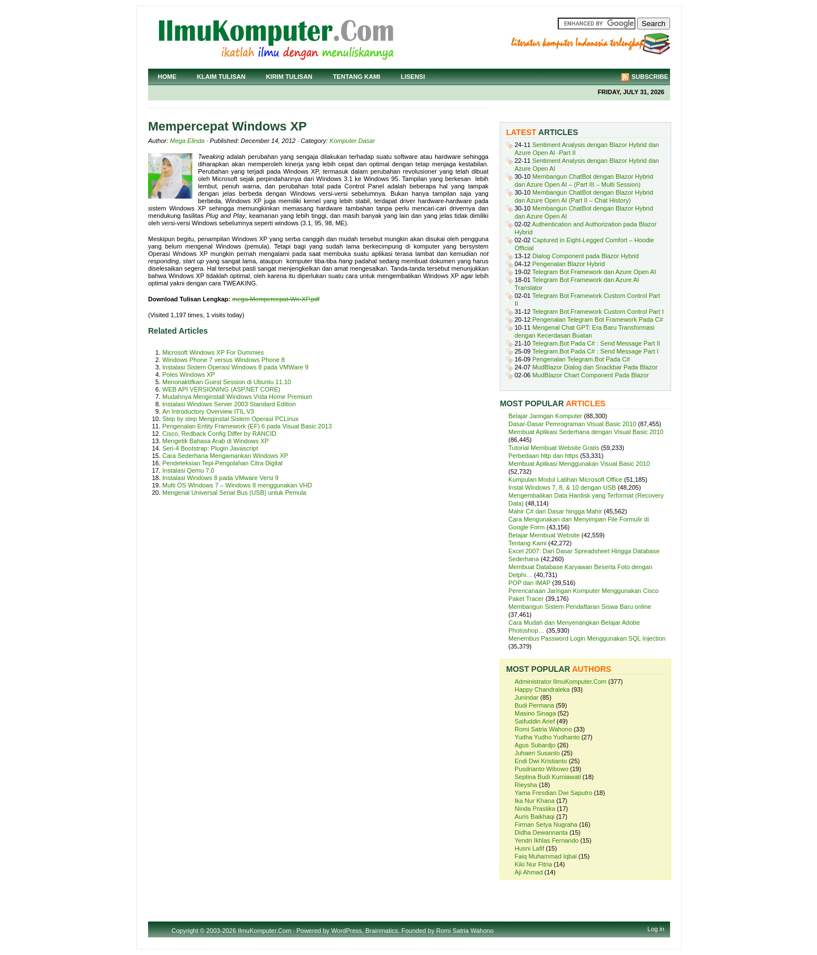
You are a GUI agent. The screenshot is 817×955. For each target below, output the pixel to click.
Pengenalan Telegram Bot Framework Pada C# (597, 319)
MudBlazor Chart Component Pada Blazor (590, 375)
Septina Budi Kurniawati (548, 776)
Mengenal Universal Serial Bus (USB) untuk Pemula (234, 492)
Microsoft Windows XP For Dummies (213, 352)
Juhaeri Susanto (537, 753)
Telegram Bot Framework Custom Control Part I (598, 311)
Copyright (184, 930)
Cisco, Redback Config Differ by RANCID (219, 433)
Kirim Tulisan (289, 76)
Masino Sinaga (535, 713)
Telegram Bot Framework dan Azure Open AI (594, 271)
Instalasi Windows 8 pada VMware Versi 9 (220, 477)
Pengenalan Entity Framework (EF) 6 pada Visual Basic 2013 (247, 426)
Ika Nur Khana (534, 800)
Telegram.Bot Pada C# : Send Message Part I (595, 351)
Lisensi (413, 76)
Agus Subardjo (535, 745)
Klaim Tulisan (221, 76)
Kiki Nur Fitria (533, 864)
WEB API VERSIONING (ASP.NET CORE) (221, 389)
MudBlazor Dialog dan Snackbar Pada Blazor (595, 367)
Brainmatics (381, 930)
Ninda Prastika (535, 808)
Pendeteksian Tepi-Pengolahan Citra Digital (222, 463)
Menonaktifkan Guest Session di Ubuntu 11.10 (226, 381)
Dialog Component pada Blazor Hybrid (585, 256)
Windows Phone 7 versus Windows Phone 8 (223, 359)
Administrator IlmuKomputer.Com (561, 681)
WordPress (346, 930)
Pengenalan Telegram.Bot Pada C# (581, 359)
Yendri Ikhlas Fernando (547, 840)
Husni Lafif (529, 848)
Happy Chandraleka (542, 689)
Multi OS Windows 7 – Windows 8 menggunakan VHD (237, 485)
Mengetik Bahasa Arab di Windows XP (215, 440)
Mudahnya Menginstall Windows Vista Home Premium (237, 396)
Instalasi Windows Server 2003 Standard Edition (229, 404)
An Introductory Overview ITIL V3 (208, 411)
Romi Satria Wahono (543, 729)
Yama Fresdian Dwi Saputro (553, 792)
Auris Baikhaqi (534, 816)
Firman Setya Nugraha (546, 824)
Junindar (526, 697)
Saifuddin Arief (535, 721)
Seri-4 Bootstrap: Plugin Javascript (210, 448)
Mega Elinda (187, 140)
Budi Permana (534, 705)
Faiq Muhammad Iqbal (545, 856)
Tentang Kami (357, 76)
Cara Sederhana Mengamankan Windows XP (225, 455)
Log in (655, 928)
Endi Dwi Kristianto (541, 761)
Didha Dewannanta (541, 832)
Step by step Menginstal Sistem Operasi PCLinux (230, 418)
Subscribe (649, 76)
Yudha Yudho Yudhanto (547, 737)
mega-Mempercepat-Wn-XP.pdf (275, 299)
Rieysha (526, 784)
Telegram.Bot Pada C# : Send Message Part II (596, 343)
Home (167, 76)
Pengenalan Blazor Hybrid (568, 263)
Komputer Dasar (352, 140)
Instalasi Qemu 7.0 (188, 470)
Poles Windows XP (188, 374)
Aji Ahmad (529, 872)
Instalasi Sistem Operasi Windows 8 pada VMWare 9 (235, 367)
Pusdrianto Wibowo (541, 768)
